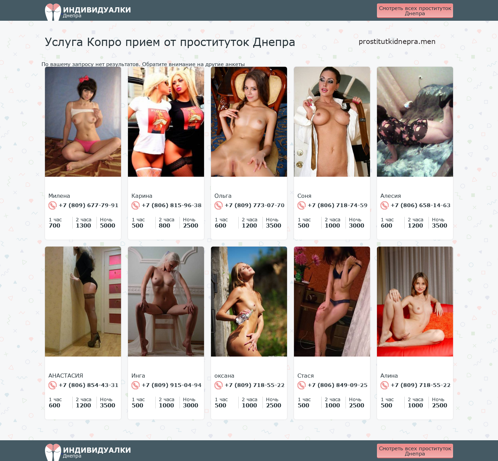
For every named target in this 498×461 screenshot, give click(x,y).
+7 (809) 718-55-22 (249, 385)
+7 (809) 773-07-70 (249, 205)
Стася (305, 375)
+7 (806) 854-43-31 (83, 385)
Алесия (390, 196)
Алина (389, 375)
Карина (142, 196)
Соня (304, 196)
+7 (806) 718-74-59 (332, 205)
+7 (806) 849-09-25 (332, 385)
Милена (59, 196)
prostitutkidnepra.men (397, 41)
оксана (224, 375)
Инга (138, 375)
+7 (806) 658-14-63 (415, 205)
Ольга (223, 196)
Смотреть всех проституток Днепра (415, 10)
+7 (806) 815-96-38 (166, 205)
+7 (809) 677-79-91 (83, 205)
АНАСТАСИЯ (65, 375)
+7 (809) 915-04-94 (166, 385)
